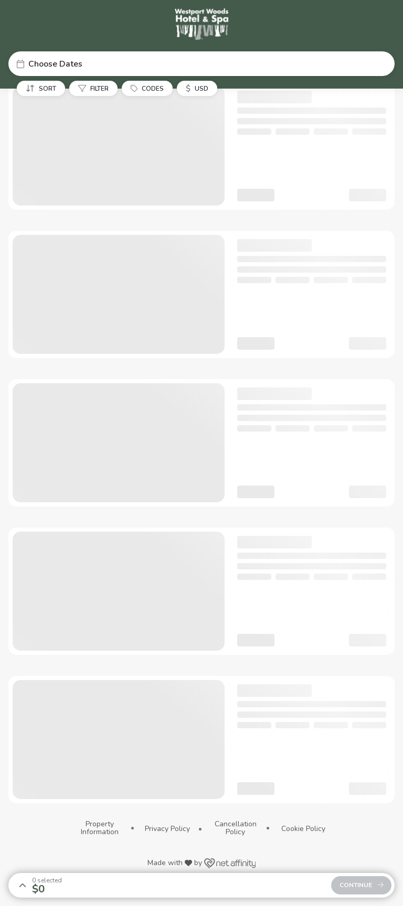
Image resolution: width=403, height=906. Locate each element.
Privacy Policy (167, 829)
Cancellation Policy (236, 828)
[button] (201, 63)
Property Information (100, 828)
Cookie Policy (303, 829)
